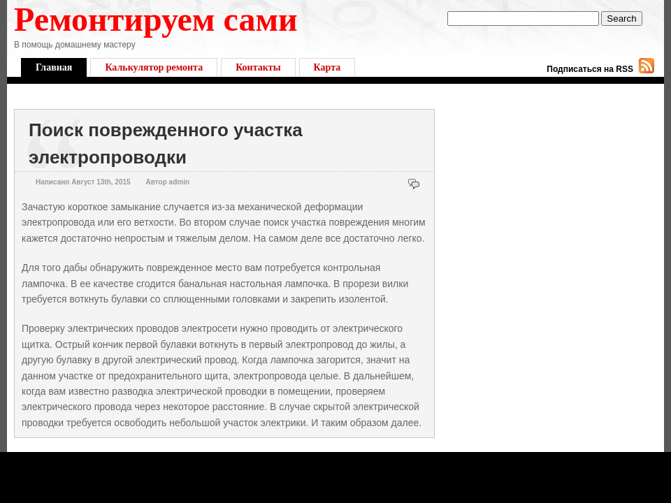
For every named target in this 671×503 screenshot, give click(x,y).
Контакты (258, 67)
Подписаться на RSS (590, 69)
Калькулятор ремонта (154, 67)
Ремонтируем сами (156, 19)
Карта (327, 67)
